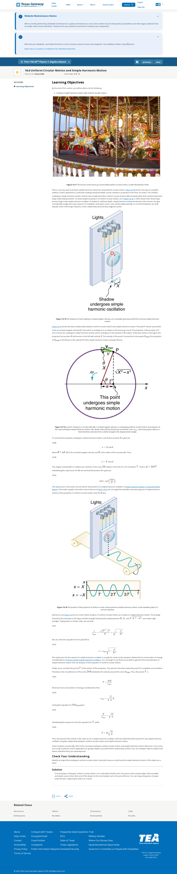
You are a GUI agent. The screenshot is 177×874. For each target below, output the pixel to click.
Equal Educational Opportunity (104, 844)
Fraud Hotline (38, 840)
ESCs (62, 836)
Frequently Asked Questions (74, 831)
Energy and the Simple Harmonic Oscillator (83, 660)
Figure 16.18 (130, 190)
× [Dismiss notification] (158, 16)
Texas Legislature (69, 844)
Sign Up (140, 7)
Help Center (20, 836)
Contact (18, 840)
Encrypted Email (39, 836)
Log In (140, 2)
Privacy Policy (20, 849)
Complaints (37, 844)
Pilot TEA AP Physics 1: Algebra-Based (43, 61)
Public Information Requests (45, 849)
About (17, 831)
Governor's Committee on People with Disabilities (114, 849)
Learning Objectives (25, 86)
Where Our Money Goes (101, 840)
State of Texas (67, 840)
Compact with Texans (42, 831)
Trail (91, 831)
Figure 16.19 (57, 326)
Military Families (97, 836)
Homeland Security (69, 849)
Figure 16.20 (102, 489)
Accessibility (20, 844)
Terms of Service (22, 853)
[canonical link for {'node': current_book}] (137, 62)
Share (70, 796)
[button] (159, 5)
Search (128, 5)
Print (58, 796)
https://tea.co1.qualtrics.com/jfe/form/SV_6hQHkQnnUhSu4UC (50, 49)
